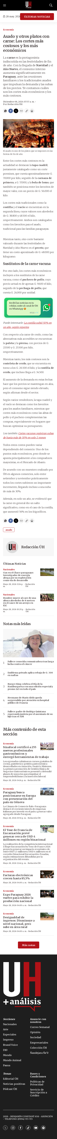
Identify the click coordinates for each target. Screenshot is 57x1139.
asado (8, 530)
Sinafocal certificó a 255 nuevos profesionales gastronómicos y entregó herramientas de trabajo (26, 752)
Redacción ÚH (33, 547)
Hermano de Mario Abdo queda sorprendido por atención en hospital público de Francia (28, 700)
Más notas (28, 945)
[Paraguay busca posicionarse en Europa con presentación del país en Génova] (47, 791)
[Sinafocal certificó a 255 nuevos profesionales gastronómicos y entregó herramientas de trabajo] (47, 746)
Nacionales (9, 569)
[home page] (28, 5)
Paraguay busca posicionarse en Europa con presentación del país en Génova (19, 797)
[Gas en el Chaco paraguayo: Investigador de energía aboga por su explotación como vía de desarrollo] (47, 572)
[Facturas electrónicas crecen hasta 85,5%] (47, 874)
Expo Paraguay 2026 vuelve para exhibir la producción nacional (18, 898)
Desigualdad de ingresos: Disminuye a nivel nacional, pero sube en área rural (19, 922)
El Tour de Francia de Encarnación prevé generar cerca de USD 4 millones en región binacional (24, 835)
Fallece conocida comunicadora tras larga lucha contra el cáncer (31, 662)
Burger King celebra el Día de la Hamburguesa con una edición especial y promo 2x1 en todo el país (30, 686)
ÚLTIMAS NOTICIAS (37, 16)
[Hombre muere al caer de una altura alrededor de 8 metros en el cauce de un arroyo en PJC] (47, 597)
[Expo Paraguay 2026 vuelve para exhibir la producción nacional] (47, 894)
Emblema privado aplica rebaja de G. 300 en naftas (30, 674)
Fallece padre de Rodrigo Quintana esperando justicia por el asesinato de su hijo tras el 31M (30, 714)
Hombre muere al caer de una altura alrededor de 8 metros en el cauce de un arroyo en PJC (19, 602)
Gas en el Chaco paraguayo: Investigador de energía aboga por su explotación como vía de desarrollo (18, 576)
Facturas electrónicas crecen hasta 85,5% (18, 876)
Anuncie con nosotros (38, 1020)
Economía (8, 29)
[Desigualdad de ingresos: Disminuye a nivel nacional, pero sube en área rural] (47, 916)
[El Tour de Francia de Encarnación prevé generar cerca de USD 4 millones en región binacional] (47, 829)
